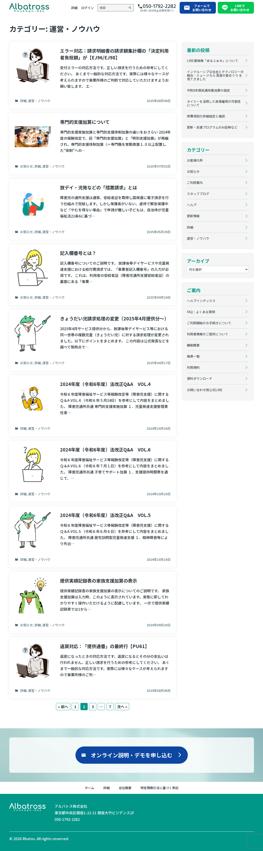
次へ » (122, 706)
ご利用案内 (195, 182)
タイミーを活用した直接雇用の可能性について (214, 103)
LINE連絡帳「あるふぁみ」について (212, 60)
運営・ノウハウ (198, 238)
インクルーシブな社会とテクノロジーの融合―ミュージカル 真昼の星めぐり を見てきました (215, 75)
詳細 (190, 227)
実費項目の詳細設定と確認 (206, 116)
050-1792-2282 (67, 819)
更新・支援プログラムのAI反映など (212, 127)
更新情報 (193, 216)
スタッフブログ (198, 193)
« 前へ (63, 706)
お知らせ (193, 171)
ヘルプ (191, 204)
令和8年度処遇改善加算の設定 (208, 90)
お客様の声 (195, 160)
